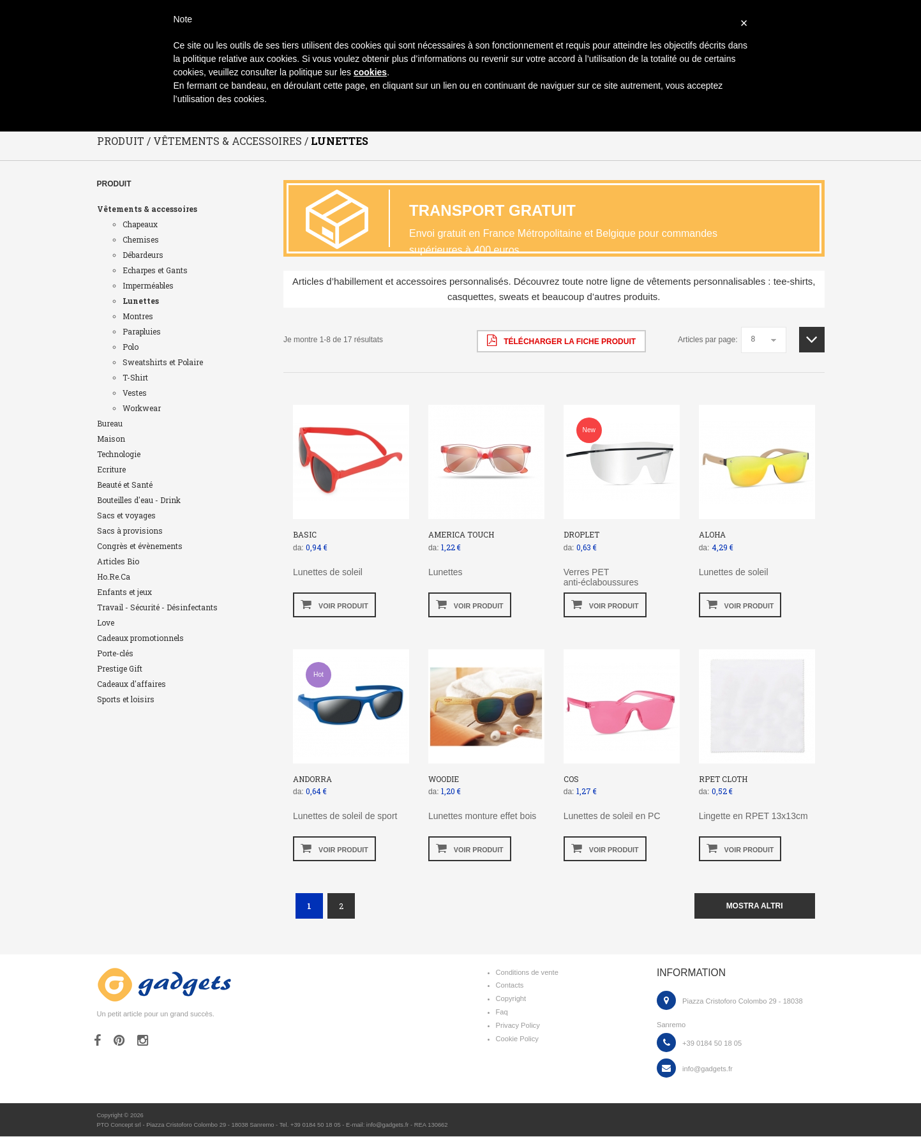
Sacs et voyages (126, 516)
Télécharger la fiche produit (561, 341)
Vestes (135, 393)
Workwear (142, 408)
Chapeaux (140, 225)
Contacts (510, 986)
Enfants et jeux (124, 592)
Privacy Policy (518, 1026)
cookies (370, 72)
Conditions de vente (527, 973)
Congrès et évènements (140, 546)
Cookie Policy (517, 1039)
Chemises (141, 240)
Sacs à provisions (130, 531)
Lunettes (141, 301)
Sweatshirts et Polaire (163, 363)
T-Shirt (135, 378)
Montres (138, 317)
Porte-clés (115, 654)
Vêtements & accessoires (147, 209)
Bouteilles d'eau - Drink (139, 500)
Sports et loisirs (125, 700)
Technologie (118, 454)
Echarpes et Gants (155, 271)
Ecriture (111, 470)
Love (105, 623)
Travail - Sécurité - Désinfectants (157, 608)
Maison (111, 439)
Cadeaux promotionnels (140, 638)
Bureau (110, 424)
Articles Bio (118, 562)
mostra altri (754, 906)
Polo (131, 347)
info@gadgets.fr (707, 1069)
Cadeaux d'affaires (131, 684)
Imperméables (148, 286)
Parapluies (142, 332)
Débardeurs (143, 255)
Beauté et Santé (125, 485)
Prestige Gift (119, 669)
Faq (502, 1012)
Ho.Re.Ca (113, 577)
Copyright (511, 999)
